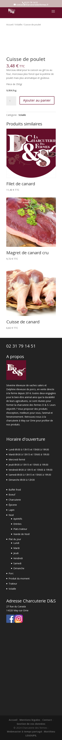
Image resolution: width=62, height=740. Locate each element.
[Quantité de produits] (11, 100)
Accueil (9, 24)
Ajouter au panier (37, 100)
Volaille (18, 24)
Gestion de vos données (31, 723)
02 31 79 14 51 (21, 346)
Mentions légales (30, 719)
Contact (47, 719)
